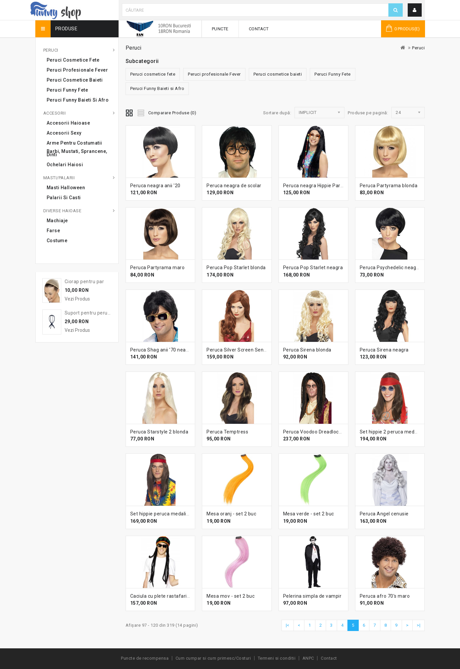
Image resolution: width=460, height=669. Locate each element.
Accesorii (54, 113)
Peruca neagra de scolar (234, 185)
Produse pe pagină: (368, 112)
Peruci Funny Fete (67, 90)
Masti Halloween (66, 187)
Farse (53, 230)
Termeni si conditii (277, 658)
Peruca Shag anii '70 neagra (162, 349)
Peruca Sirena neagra (384, 349)
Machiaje (57, 220)
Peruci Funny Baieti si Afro (78, 100)
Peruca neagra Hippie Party (314, 185)
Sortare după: (277, 112)
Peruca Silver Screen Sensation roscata (251, 349)
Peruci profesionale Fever (77, 70)
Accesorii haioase (68, 123)
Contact (259, 28)
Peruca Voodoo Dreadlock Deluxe (320, 431)
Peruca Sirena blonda (307, 349)
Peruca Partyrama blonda (389, 185)
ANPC (308, 658)
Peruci (50, 50)
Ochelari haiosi (65, 164)
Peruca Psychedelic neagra (390, 267)
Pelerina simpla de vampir (312, 596)
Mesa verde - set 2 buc (308, 513)
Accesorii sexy (64, 133)
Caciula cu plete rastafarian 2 (163, 596)
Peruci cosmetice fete (73, 60)
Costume (57, 240)
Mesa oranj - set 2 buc (231, 513)
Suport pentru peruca (89, 313)
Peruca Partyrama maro (157, 267)
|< (287, 625)
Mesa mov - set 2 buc (230, 596)
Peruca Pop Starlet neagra (313, 267)
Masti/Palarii (59, 177)
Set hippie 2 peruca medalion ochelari (402, 431)
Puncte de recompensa (145, 658)
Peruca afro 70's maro (385, 596)
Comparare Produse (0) (172, 112)
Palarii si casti (64, 197)
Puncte (220, 28)
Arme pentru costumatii (74, 143)
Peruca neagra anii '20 (155, 185)
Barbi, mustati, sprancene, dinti (77, 153)
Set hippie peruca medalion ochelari (170, 513)
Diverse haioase (62, 210)
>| (418, 625)
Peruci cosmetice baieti (75, 80)
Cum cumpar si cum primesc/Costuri (213, 658)
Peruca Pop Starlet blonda (236, 267)
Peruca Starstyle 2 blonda (159, 431)
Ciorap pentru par (84, 281)
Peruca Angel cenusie (384, 513)
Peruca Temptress (227, 431)
